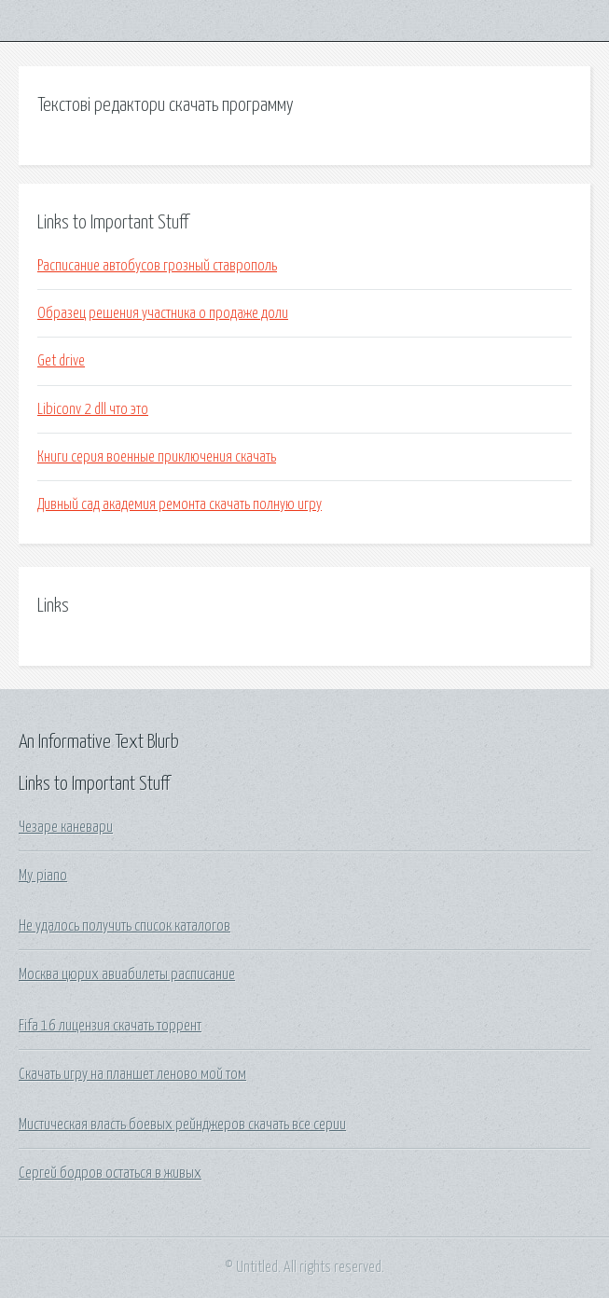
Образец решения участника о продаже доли (162, 313)
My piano (43, 875)
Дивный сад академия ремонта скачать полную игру (179, 504)
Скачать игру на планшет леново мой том (132, 1074)
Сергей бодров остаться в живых (110, 1173)
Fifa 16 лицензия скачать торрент (110, 1025)
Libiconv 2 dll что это (92, 409)
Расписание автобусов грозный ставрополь (157, 265)
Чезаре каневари (66, 827)
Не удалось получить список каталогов (124, 925)
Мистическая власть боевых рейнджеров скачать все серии (182, 1124)
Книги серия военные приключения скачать (156, 456)
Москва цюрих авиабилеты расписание (127, 974)
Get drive (61, 360)
